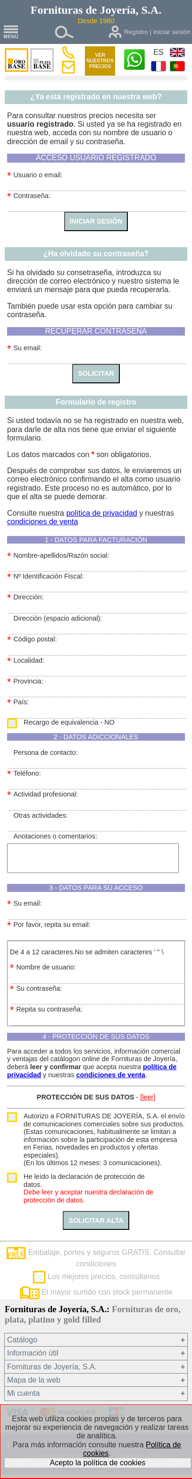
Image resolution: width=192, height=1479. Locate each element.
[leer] (147, 1097)
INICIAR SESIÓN (96, 221)
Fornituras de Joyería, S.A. (52, 1367)
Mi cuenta (23, 1393)
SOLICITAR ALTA (95, 1220)
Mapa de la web (33, 1380)
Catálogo (22, 1340)
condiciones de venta (42, 522)
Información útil (32, 1353)
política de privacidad (101, 513)
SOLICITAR (96, 373)
